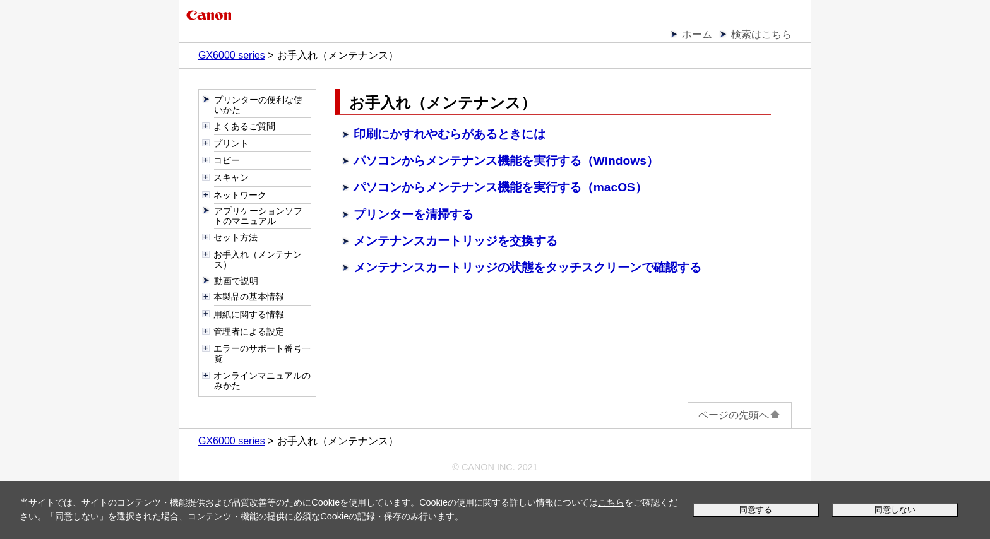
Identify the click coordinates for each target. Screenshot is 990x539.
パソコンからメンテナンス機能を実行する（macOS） (500, 187)
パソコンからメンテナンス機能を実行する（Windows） (506, 160)
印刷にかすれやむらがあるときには (450, 134)
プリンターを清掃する (414, 214)
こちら (611, 502)
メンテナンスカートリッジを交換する (456, 240)
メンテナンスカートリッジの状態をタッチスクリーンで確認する (527, 267)
